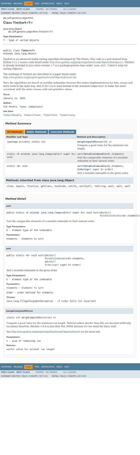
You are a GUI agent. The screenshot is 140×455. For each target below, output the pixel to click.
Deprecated (47, 3)
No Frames (51, 9)
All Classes (69, 9)
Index (59, 3)
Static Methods (36, 132)
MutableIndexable (95, 154)
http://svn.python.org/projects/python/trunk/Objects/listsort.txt (39, 77)
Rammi (23, 106)
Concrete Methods (62, 132)
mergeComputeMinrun (89, 141)
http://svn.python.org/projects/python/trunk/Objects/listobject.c (86, 62)
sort (80, 154)
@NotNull (105, 212)
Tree (36, 3)
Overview (6, 3)
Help (66, 3)
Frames (40, 9)
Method (43, 13)
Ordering (82, 169)
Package (17, 3)
